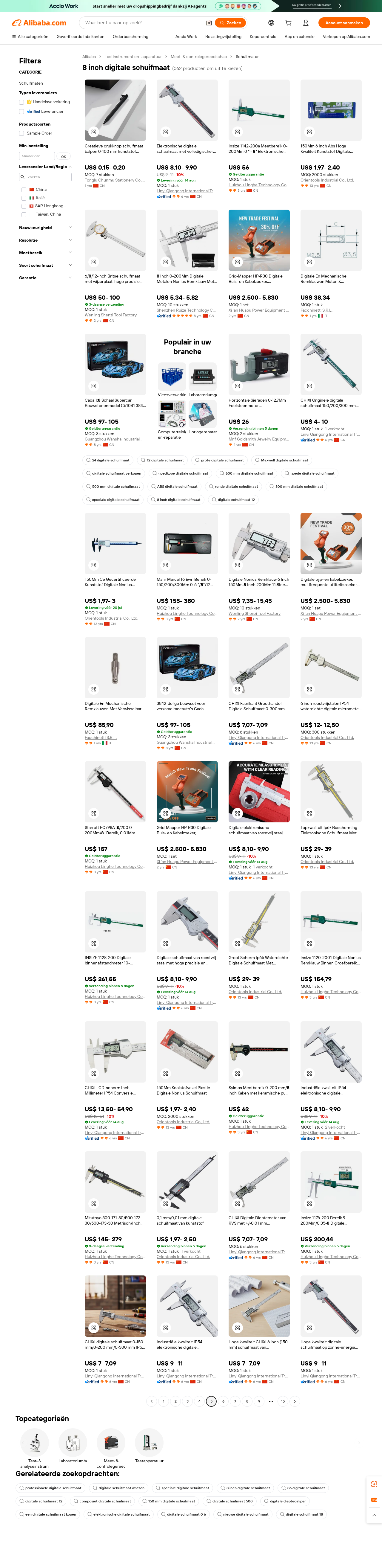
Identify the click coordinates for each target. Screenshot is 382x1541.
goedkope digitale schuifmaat (180, 473)
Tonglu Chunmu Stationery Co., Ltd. (115, 180)
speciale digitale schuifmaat (113, 499)
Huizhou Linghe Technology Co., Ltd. (259, 184)
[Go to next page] (294, 1401)
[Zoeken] (230, 23)
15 (283, 1401)
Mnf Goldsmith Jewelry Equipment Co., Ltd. (259, 439)
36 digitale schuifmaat (303, 1488)
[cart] (289, 23)
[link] (374, 1484)
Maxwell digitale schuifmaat (281, 460)
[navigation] (45, 729)
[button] (208, 22)
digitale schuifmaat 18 (301, 1514)
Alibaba (89, 56)
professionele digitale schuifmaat (50, 1488)
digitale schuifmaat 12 (233, 499)
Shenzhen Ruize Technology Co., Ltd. (187, 310)
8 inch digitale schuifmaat (176, 499)
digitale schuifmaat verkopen (113, 473)
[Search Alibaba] (143, 22)
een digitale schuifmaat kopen (47, 1514)
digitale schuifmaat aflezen (118, 1488)
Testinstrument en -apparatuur (133, 56)
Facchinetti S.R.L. (316, 310)
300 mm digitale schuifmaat (296, 486)
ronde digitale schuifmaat (233, 486)
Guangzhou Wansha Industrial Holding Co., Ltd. (115, 439)
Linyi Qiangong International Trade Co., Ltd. (187, 190)
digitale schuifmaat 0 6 (183, 1514)
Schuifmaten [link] (248, 56)
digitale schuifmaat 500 (230, 1501)
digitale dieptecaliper (285, 1501)
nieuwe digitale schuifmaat (243, 1514)
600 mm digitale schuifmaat (246, 473)
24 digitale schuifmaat (108, 460)
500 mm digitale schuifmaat (113, 486)
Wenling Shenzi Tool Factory (111, 315)
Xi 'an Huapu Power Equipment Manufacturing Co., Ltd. (259, 310)
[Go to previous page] (151, 1401)
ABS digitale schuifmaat (174, 486)
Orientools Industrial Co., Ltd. (327, 180)
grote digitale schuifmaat (219, 460)
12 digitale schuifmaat (162, 460)
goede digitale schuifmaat (310, 473)
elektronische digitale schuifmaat (118, 1514)
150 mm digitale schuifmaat (168, 1501)
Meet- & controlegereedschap (199, 56)
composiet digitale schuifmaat (102, 1501)
